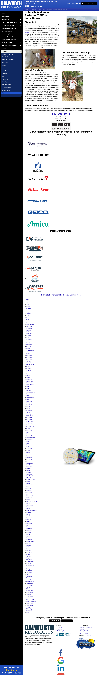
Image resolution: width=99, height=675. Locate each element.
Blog (40, 9)
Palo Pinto (29, 516)
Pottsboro (29, 528)
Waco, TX (59, 629)
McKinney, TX (60, 631)
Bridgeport (29, 339)
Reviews (4, 64)
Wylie (27, 612)
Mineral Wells (30, 496)
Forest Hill (29, 401)
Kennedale (29, 457)
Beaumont (29, 328)
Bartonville (29, 326)
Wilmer (28, 607)
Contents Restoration (8, 36)
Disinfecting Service (7, 33)
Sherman (28, 563)
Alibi (27, 302)
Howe (28, 441)
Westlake (28, 594)
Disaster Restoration (8, 24)
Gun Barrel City (30, 426)
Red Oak (28, 536)
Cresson (28, 368)
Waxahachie (29, 590)
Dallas (28, 372)
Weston (28, 598)
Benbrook (28, 332)
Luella (28, 483)
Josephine (29, 448)
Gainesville (29, 410)
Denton (28, 375)
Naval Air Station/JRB (32, 501)
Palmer (28, 514)
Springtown (29, 569)
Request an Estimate (89, 4)
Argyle (28, 312)
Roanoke (28, 545)
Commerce (29, 359)
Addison (28, 299)
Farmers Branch (30, 392)
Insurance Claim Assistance (10, 44)
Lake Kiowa (29, 465)
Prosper (28, 532)
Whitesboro (29, 603)
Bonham (28, 335)
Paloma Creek (30, 518)
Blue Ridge (29, 333)
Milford (28, 494)
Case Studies (5, 70)
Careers (4, 47)
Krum (27, 461)
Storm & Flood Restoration (9, 21)
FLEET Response (6, 89)
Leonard (28, 472)
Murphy (28, 499)
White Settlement (31, 601)
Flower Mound (30, 397)
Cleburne (28, 352)
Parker (28, 521)
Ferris (28, 395)
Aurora (28, 317)
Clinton (28, 354)
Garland (28, 412)
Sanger (28, 558)
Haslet (28, 432)
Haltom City (29, 430)
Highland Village (30, 437)
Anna (27, 310)
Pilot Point (29, 523)
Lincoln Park (29, 476)
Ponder (28, 527)
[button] (20, 16)
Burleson (28, 341)
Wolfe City (29, 609)
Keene (28, 454)
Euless (28, 388)
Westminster (29, 596)
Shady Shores (30, 561)
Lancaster (29, 467)
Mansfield (29, 485)
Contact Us (67, 621)
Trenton (28, 578)
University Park (30, 581)
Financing (4, 81)
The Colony (29, 572)
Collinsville (29, 357)
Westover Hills (30, 600)
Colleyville (29, 355)
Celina (28, 348)
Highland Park (30, 436)
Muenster (28, 498)
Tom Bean (29, 576)
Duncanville (29, 383)
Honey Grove (29, 439)
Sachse (28, 554)
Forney (28, 403)
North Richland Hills (31, 510)
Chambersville (30, 350)
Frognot (28, 408)
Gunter (28, 428)
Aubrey (28, 315)
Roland (28, 549)
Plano (27, 525)
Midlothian (29, 492)
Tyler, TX (59, 627)
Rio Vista (28, 543)
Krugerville (29, 459)
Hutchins (28, 445)
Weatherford (29, 592)
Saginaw (28, 556)
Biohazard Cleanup (7, 42)
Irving (27, 446)
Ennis (27, 386)
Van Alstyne (29, 585)
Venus (28, 587)
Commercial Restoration (9, 39)
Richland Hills (30, 541)
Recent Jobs (5, 78)
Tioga (27, 574)
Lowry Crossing (30, 479)
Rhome (28, 538)
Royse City (29, 552)
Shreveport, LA (30, 565)
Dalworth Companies (7, 53)
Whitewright (29, 605)
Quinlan (28, 534)
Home (27, 9)
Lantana (28, 468)
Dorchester (29, 379)
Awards (4, 67)
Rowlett (28, 550)
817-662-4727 (88, 635)
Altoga (28, 306)
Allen (27, 304)
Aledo (28, 301)
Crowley (28, 370)
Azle (27, 321)
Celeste (28, 346)
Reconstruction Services (9, 27)
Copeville (28, 361)
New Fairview (30, 505)
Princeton (28, 530)
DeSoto (28, 377)
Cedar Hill (29, 344)
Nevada (28, 503)
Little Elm (28, 477)
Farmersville (29, 394)
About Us (34, 9)
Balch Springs (30, 324)
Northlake (28, 512)
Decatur (28, 374)
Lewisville (29, 474)
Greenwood (29, 425)
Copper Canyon (30, 364)
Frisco (28, 406)
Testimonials (5, 61)
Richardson (29, 539)
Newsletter (4, 72)
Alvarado (28, 308)
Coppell (28, 363)
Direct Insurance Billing (8, 59)
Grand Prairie (29, 415)
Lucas (28, 481)
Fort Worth (29, 405)
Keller (28, 456)
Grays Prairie (29, 421)
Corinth (28, 366)
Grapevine (29, 419)
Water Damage (6, 16)
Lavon (28, 470)
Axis (27, 319)
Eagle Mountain (30, 384)
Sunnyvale (29, 570)
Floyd (27, 399)
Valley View (29, 583)
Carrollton (28, 343)
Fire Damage (5, 18)
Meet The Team (6, 56)
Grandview (29, 417)
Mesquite (28, 490)
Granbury (28, 414)
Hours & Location (6, 86)
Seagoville (29, 559)
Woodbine (29, 611)
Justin (28, 452)
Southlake (29, 567)
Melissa (28, 488)
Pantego (28, 519)
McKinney (29, 487)
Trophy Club (29, 580)
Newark (28, 508)
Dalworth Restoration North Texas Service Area (60, 295)
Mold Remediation (7, 30)
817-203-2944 (75, 4)
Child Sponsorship (6, 84)
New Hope (29, 507)
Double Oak (29, 381)
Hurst (27, 443)
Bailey (28, 323)
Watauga (28, 589)
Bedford (28, 330)
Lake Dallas (29, 463)
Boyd (27, 337)
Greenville (29, 423)
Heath (28, 434)
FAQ (3, 75)
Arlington (28, 313)
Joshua (28, 450)
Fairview (28, 390)
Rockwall (28, 547)
